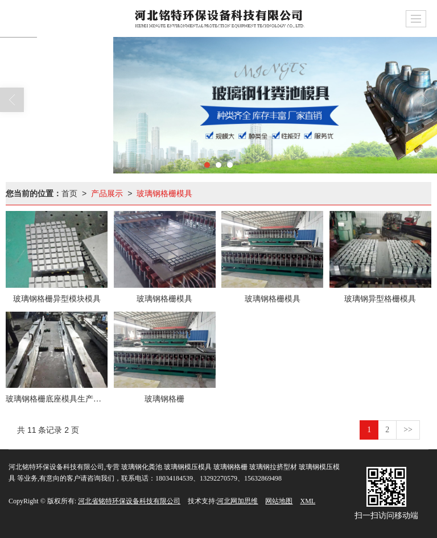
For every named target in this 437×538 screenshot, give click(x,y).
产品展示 (107, 193)
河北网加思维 (237, 501)
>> (408, 429)
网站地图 (278, 501)
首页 (69, 193)
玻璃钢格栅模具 (164, 193)
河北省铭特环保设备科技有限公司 (129, 501)
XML (307, 501)
